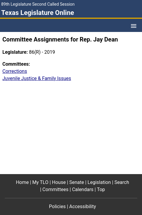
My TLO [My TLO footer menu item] (40, 182)
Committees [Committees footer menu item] (55, 189)
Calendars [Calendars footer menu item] (83, 189)
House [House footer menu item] (59, 182)
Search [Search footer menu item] (121, 182)
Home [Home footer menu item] (22, 182)
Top (101, 189)
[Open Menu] (133, 26)
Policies (57, 206)
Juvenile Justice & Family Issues (36, 78)
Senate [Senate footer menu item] (76, 182)
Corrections (14, 71)
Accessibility (82, 206)
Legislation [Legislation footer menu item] (99, 182)
